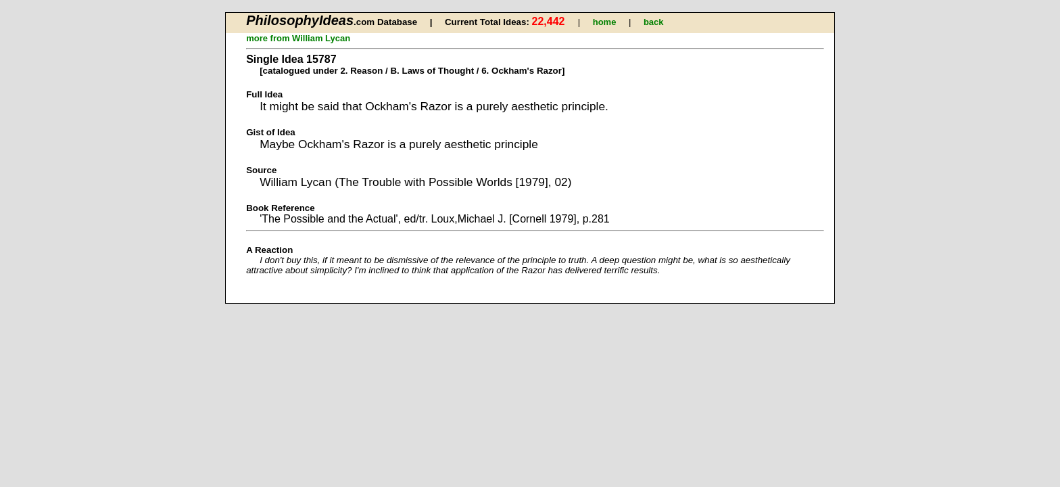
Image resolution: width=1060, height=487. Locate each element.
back (654, 22)
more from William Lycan (298, 38)
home (605, 22)
